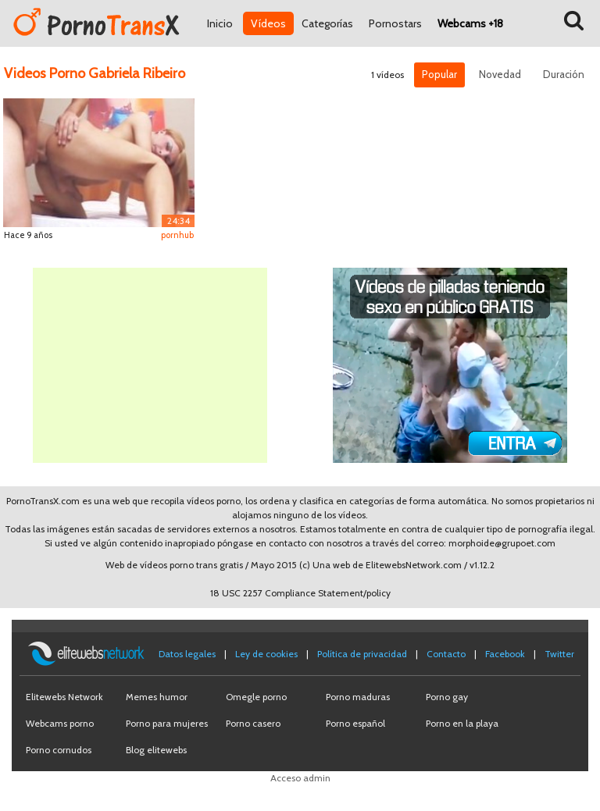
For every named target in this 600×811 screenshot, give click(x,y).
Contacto (446, 654)
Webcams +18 (470, 23)
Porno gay (447, 697)
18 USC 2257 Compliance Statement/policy (300, 593)
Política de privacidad (362, 654)
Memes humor (157, 697)
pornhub (177, 234)
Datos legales (187, 654)
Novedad (500, 74)
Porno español (355, 723)
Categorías (327, 23)
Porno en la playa (462, 723)
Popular (439, 74)
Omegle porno (256, 697)
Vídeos (268, 23)
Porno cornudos (58, 750)
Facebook (505, 654)
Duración (563, 74)
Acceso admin (300, 778)
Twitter (559, 654)
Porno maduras (358, 697)
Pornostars (395, 23)
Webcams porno (60, 723)
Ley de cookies (266, 654)
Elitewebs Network (64, 697)
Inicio (220, 23)
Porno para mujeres (167, 723)
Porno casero (253, 723)
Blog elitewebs (156, 750)
